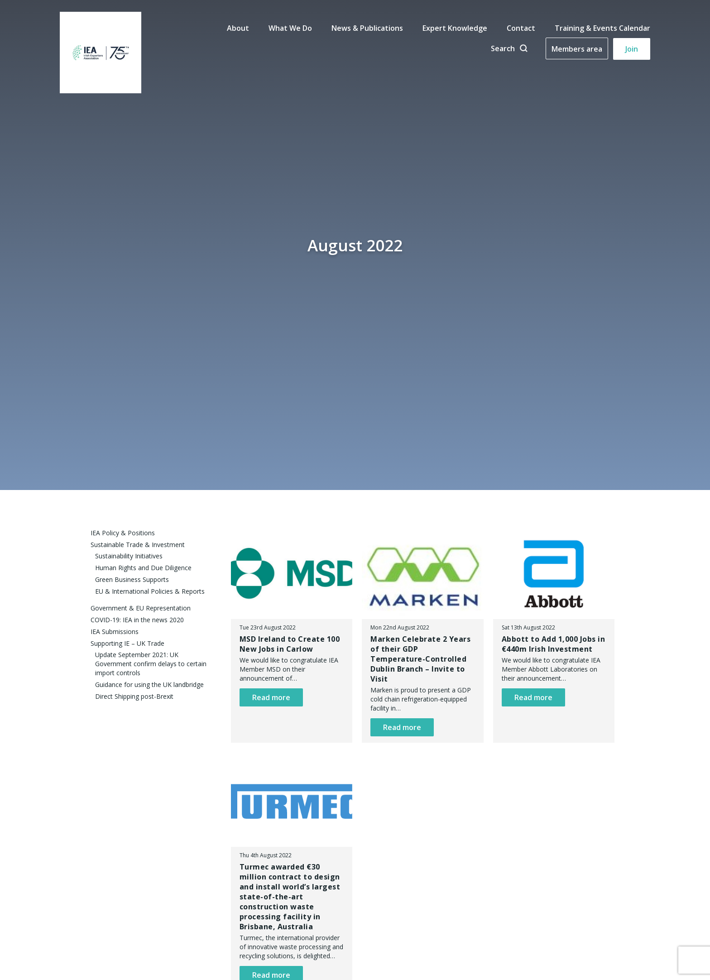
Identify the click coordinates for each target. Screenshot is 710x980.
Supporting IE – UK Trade (127, 643)
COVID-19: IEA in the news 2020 (137, 619)
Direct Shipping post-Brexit (134, 696)
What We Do (290, 28)
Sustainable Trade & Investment (138, 544)
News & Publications (367, 28)
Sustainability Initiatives (129, 556)
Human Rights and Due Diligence (143, 567)
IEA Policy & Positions (123, 532)
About (238, 28)
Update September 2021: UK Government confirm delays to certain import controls (150, 663)
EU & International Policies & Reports (150, 591)
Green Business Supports (132, 579)
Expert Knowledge (454, 28)
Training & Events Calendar (602, 28)
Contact (521, 28)
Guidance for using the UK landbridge (149, 684)
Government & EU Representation (141, 608)
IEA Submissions (115, 631)
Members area (577, 49)
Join (631, 49)
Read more (271, 697)
